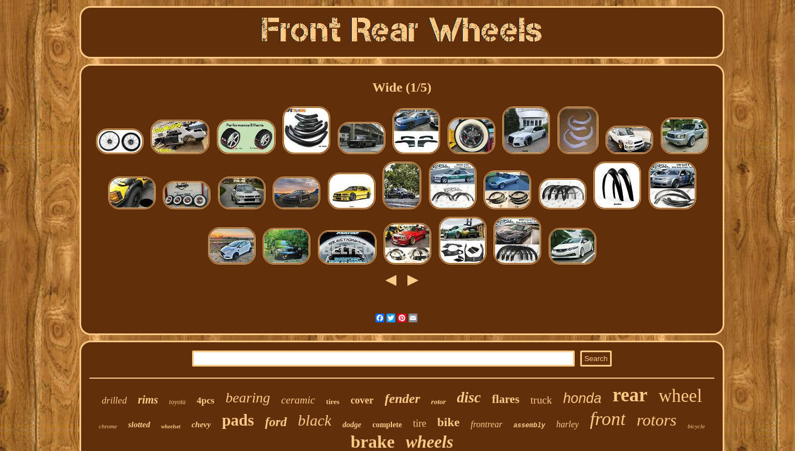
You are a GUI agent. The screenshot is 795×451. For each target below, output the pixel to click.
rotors (656, 420)
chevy (201, 424)
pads (238, 420)
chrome (108, 426)
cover (362, 400)
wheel (680, 396)
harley (567, 424)
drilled (114, 400)
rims (148, 400)
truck (541, 400)
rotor (438, 401)
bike (448, 422)
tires (333, 401)
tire (419, 423)
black (315, 420)
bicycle (696, 426)
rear (629, 395)
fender (402, 398)
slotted (139, 424)
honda (582, 398)
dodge (351, 425)
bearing (247, 398)
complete (387, 425)
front (608, 418)
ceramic (298, 400)
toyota (177, 402)
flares (506, 399)
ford (276, 422)
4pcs (205, 400)
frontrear (486, 424)
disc (469, 397)
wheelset (171, 426)
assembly (529, 425)
